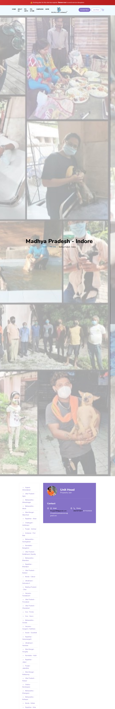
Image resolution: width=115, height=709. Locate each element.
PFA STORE (32, 10)
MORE (47, 9)
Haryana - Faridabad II (27, 594)
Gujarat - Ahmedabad (26, 488)
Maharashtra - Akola (28, 507)
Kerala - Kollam (28, 703)
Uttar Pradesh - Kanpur (28, 679)
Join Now (96, 10)
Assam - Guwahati (29, 633)
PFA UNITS (26, 10)
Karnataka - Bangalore (27, 546)
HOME (14, 9)
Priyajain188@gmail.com (58, 511)
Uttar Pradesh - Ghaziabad (28, 607)
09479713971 (78, 511)
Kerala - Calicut (28, 577)
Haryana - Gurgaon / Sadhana (28, 627)
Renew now (62, 2)
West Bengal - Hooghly (28, 650)
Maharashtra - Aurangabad (28, 540)
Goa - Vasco (27, 616)
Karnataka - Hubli (29, 655)
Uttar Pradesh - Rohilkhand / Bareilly (29, 553)
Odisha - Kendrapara (26, 685)
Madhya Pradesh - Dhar (29, 588)
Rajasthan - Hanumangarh (27, 638)
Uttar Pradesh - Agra (28, 495)
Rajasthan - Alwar (29, 519)
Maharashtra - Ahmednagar (28, 501)
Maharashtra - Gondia (28, 621)
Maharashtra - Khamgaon (28, 692)
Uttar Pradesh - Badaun (28, 571)
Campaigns (39, 9)
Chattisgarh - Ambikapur (28, 524)
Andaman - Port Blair (28, 534)
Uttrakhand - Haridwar (27, 644)
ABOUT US (20, 10)
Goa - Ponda (28, 612)
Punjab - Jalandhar (26, 667)
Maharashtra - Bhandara (28, 559)
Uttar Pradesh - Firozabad (28, 600)
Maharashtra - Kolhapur (28, 698)
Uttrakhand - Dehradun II (27, 582)
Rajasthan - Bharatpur (27, 565)
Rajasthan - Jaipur (27, 661)
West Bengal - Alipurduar (28, 513)
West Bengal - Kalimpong (28, 673)
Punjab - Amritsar (29, 529)
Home (44, 247)
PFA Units (52, 247)
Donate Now (84, 10)
